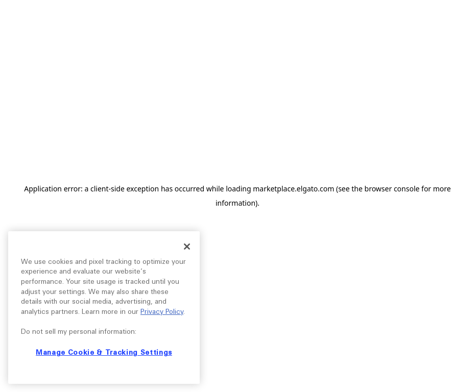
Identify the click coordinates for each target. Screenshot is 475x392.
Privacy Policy (161, 311)
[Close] (187, 246)
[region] (104, 307)
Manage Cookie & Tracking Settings (104, 352)
